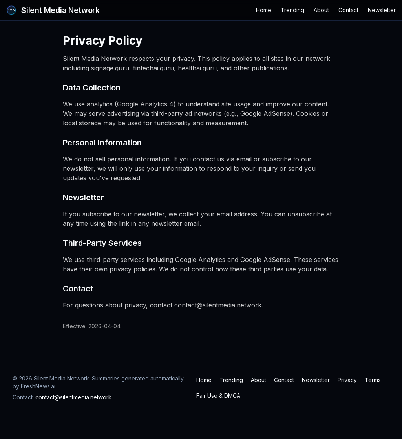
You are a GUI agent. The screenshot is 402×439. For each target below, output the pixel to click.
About (321, 10)
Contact (348, 10)
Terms (373, 380)
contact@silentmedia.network (217, 305)
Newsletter (382, 10)
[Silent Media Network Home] (53, 10)
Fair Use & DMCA (218, 395)
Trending (292, 10)
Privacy (347, 380)
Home (263, 10)
